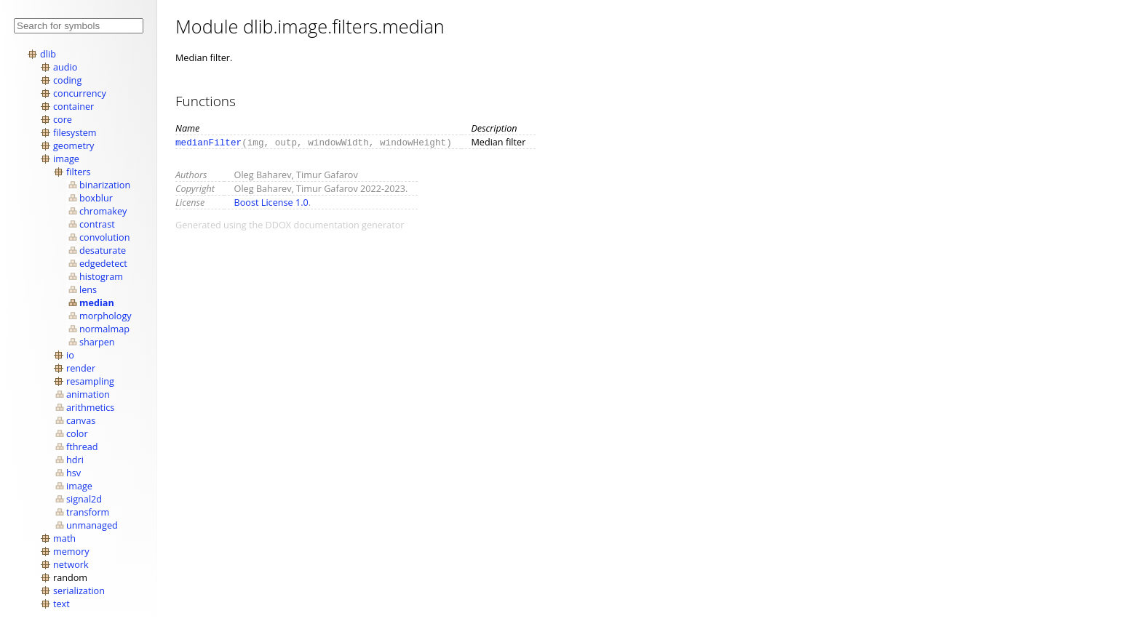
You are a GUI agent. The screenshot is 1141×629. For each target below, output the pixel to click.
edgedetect (103, 263)
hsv (73, 472)
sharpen (97, 341)
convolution (104, 237)
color (77, 433)
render (80, 367)
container (73, 106)
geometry (73, 145)
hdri (75, 459)
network (71, 564)
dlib (48, 53)
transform (87, 511)
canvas (80, 420)
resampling (90, 381)
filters (78, 171)
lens (88, 289)
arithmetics (90, 407)
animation (88, 394)
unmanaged (92, 525)
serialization (79, 590)
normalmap (104, 328)
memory (71, 551)
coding (67, 80)
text (61, 603)
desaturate (102, 250)
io (70, 354)
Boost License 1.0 (271, 202)
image (66, 158)
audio (65, 66)
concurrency (79, 93)
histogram (101, 276)
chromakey (103, 210)
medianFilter (208, 141)
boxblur (96, 197)
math (64, 538)
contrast (97, 224)
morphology (105, 315)
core (62, 119)
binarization (104, 184)
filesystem (75, 132)
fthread (82, 446)
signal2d (84, 498)
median (96, 302)
